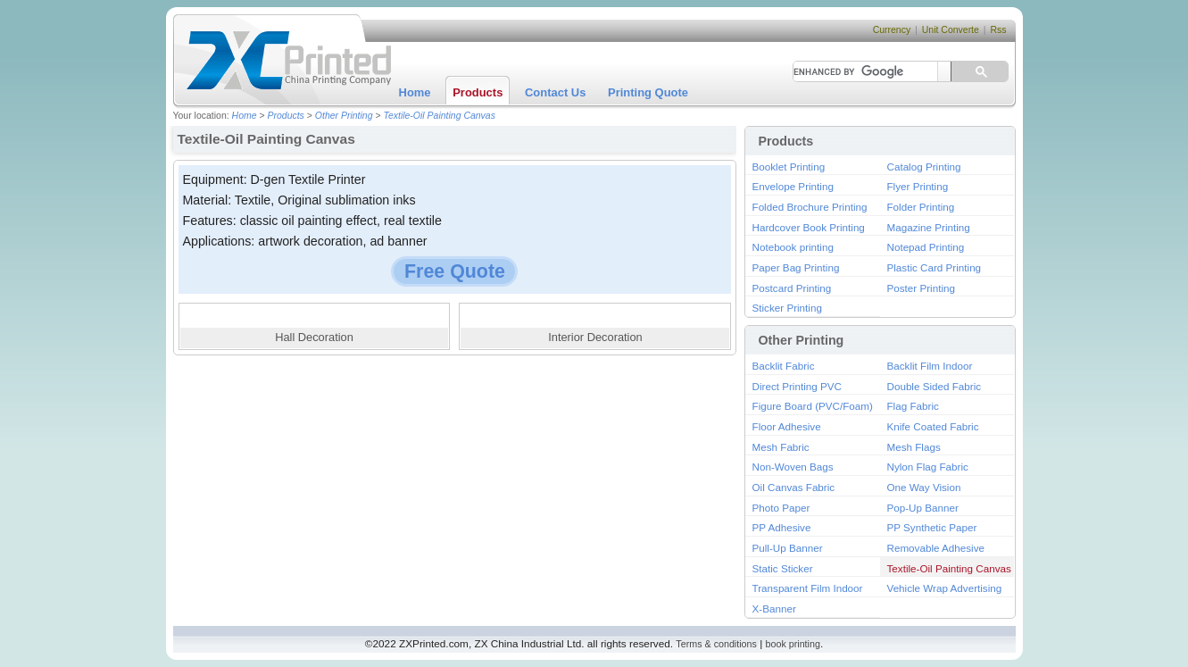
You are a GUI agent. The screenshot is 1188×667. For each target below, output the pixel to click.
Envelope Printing (793, 186)
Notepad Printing (926, 247)
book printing (793, 643)
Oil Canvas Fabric (793, 487)
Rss (998, 30)
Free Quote (454, 271)
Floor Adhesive (786, 426)
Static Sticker (782, 568)
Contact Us (555, 92)
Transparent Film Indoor (807, 588)
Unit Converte (950, 30)
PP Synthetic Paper (932, 527)
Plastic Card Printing (934, 267)
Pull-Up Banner (787, 548)
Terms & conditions (716, 643)
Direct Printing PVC (797, 386)
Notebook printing (793, 247)
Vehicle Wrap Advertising (944, 588)
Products (478, 92)
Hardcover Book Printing (808, 227)
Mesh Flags (914, 447)
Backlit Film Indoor (930, 365)
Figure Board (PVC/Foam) (812, 406)
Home (415, 92)
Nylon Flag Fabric (927, 466)
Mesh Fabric (781, 447)
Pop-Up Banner (923, 507)
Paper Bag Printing (796, 267)
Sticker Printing (787, 307)
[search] (859, 71)
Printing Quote (648, 92)
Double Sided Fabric (934, 386)
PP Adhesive (781, 527)
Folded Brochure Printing (810, 207)
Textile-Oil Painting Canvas (439, 116)
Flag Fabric (913, 406)
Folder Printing (921, 207)
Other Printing (344, 116)
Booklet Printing (789, 166)
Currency (892, 30)
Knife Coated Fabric (933, 426)
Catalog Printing (924, 166)
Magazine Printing (928, 227)
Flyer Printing (918, 186)
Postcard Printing (792, 288)
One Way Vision (924, 487)
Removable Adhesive (936, 548)
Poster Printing (921, 288)
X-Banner (774, 608)
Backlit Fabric (783, 365)
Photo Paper (781, 507)
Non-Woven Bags (793, 466)
